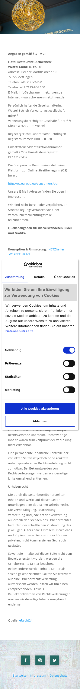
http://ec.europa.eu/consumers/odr (33, 183)
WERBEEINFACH (20, 254)
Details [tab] (39, 277)
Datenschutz (58, 675)
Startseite (19, 675)
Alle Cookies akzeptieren (40, 408)
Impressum (38, 675)
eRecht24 (25, 620)
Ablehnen (40, 421)
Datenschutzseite (19, 331)
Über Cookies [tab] (64, 277)
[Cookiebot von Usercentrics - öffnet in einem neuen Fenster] (23, 265)
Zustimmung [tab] (14, 277)
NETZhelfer (56, 249)
